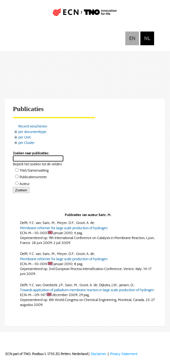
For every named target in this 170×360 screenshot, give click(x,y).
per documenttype (32, 131)
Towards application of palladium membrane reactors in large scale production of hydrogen (87, 290)
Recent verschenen (32, 126)
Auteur (24, 184)
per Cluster (26, 142)
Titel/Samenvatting (34, 170)
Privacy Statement (123, 354)
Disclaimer (98, 354)
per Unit (24, 137)
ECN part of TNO (85, 14)
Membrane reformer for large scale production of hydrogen (63, 228)
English (132, 38)
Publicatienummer (33, 177)
